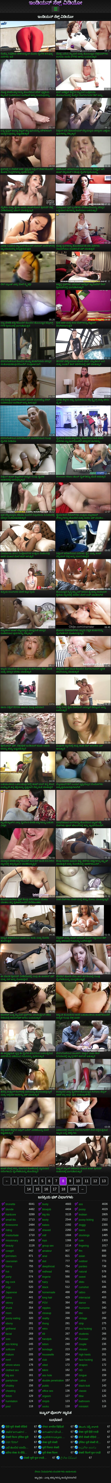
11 (86, 1181)
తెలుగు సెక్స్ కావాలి (88, 1426)
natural (83, 1271)
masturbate (12, 1235)
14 (29, 1189)
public (45, 1385)
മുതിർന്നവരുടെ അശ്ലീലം (53, 1437)
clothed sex (12, 1370)
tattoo (82, 1292)
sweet (82, 1276)
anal (44, 1256)
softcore (10, 1349)
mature (10, 1354)
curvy (9, 1297)
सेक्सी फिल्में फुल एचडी (90, 1452)
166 (73, 1189)
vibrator (83, 1349)
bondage (47, 1349)
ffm (80, 1250)
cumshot (83, 1287)
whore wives (13, 1365)
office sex (47, 1390)
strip (81, 1323)
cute (81, 1240)
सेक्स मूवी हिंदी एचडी (88, 1432)
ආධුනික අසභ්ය (87, 1447)
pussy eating (13, 1318)
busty (45, 1204)
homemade (48, 1292)
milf (44, 1235)
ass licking (12, 1344)
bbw (81, 1396)
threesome (12, 1224)
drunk (9, 1307)
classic (83, 1390)
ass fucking (85, 1328)
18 (63, 1189)
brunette (10, 1204)
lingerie (46, 1276)
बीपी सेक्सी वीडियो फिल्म (90, 1437)
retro (45, 1328)
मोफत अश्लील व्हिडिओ (53, 1426)
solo (8, 1339)
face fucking (86, 1359)
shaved (46, 1230)
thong (45, 1323)
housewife (48, 1354)
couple (82, 1344)
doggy (82, 1224)
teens (82, 1230)
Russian (83, 1339)
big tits (46, 1214)
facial (9, 1333)
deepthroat (48, 1266)
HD (80, 1370)
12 (95, 1181)
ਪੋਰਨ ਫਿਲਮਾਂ (12, 1442)
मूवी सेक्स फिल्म (50, 1452)
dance (82, 1302)
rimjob (45, 1401)
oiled (45, 1365)
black (45, 1287)
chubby (10, 1385)
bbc (81, 1313)
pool (8, 1406)
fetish (9, 1396)
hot (7, 1271)
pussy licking (86, 1219)
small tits (11, 1219)
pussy (82, 1209)
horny (9, 1266)
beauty (9, 1245)
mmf (8, 1359)
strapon (83, 1365)
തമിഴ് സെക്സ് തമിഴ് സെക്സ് (17, 1432)
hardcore (11, 1214)
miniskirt (83, 1406)
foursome (84, 1307)
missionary (12, 1240)
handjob (47, 1339)
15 (37, 1189)
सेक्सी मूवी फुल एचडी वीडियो (35, 1457)
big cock (10, 1282)
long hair (47, 1297)
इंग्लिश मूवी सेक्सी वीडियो (90, 1442)
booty (45, 1219)
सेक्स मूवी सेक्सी (50, 1442)
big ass (10, 1375)
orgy (8, 1287)
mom (8, 1313)
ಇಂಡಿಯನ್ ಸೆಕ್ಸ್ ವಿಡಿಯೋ (55, 3)
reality (45, 1318)
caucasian (11, 1261)
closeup (46, 1313)
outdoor (83, 1261)
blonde (9, 1209)
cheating (10, 1390)
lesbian (83, 1214)
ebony (9, 1323)
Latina (82, 1380)
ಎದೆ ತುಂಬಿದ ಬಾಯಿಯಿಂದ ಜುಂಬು (17, 1447)
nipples (46, 1307)
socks (45, 1406)
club (44, 1359)
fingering (84, 1245)
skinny (9, 1302)
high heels (85, 1354)
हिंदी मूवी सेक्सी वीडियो (16, 1426)
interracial (84, 1297)
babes (45, 1224)
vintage (83, 1318)
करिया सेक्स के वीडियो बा (17, 1452)
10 (78, 1181)
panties (83, 1266)
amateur (47, 1250)
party (8, 1276)
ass (81, 1204)
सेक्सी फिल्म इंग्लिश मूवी (17, 1437)
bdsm (45, 1344)
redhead (47, 1271)
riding (9, 1230)
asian (82, 1256)
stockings (84, 1235)
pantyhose (12, 1380)
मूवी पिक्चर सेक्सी (50, 1447)
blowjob (46, 1209)
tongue (83, 1375)
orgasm (46, 1396)
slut (44, 1261)
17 (55, 1189)
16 (46, 1189)
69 (43, 1333)
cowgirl (10, 1250)
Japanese (11, 1292)
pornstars (11, 1256)
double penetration (53, 1380)
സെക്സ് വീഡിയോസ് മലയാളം (53, 1432)
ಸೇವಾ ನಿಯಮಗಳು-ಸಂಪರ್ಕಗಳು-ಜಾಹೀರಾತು (55, 1471)
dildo (81, 1282)
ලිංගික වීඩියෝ (68, 1457)
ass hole (47, 1375)
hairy (45, 1282)
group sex (48, 1245)
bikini (45, 1370)
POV (45, 1302)
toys (44, 1240)
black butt (84, 1385)
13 (104, 1181)
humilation (12, 1401)
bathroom (84, 1401)
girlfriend (11, 1328)
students (83, 1333)
